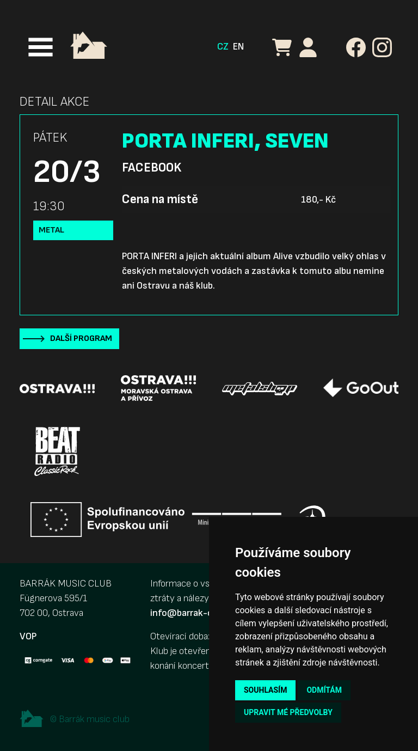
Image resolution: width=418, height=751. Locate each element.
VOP (28, 636)
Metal (51, 230)
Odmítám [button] (324, 690)
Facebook (151, 167)
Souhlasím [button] (265, 690)
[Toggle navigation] (40, 47)
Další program (81, 338)
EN (238, 46)
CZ (223, 46)
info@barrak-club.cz (193, 613)
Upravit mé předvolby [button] (288, 712)
